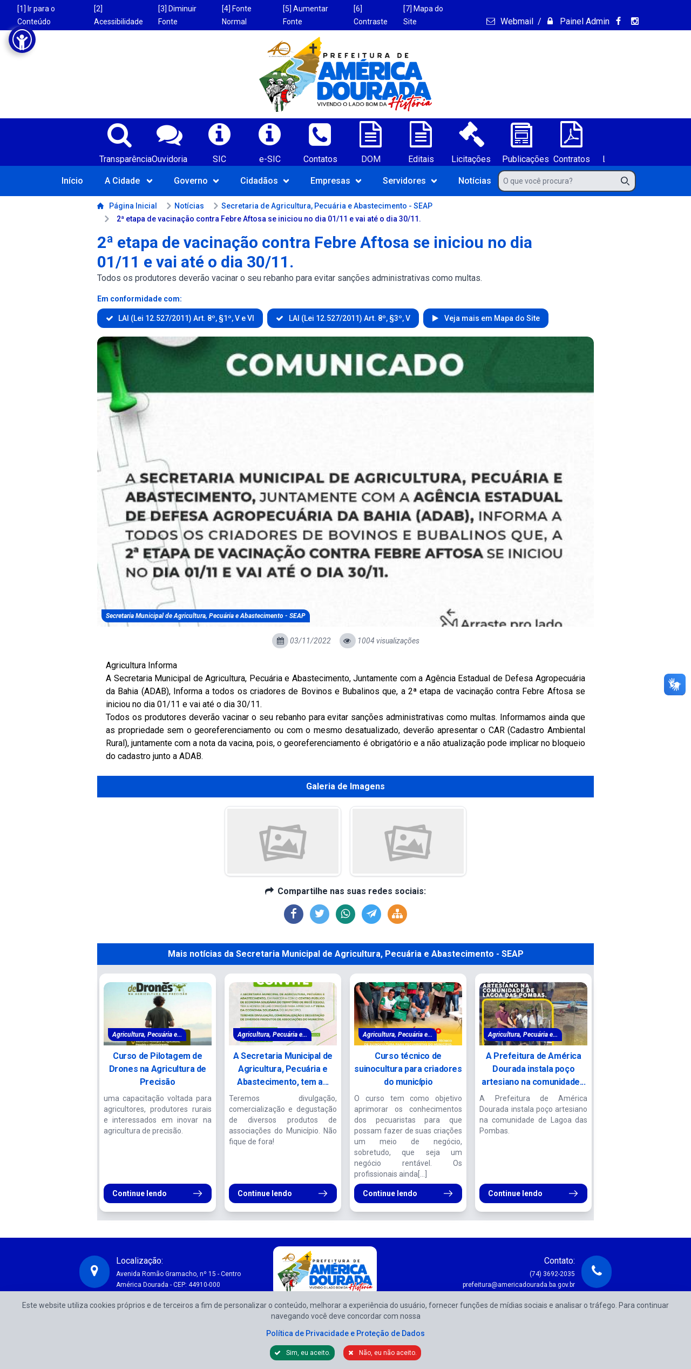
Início (72, 181)
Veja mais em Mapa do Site (491, 318)
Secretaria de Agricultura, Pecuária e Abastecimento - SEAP (322, 206)
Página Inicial (127, 206)
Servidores (410, 181)
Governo (196, 181)
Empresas (335, 181)
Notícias (474, 181)
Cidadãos (264, 181)
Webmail (515, 21)
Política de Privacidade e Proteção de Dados (345, 1333)
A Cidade (128, 181)
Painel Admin (583, 21)
